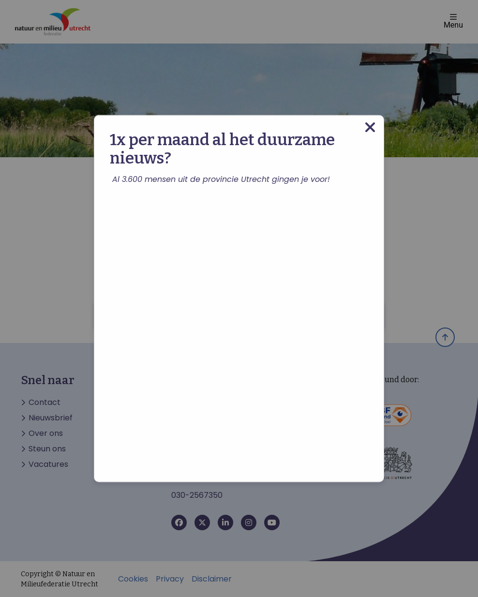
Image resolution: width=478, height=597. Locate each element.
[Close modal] (370, 127)
